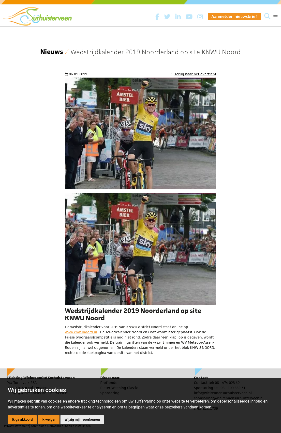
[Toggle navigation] (275, 15)
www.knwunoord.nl (81, 332)
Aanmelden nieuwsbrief (234, 16)
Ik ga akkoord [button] (22, 419)
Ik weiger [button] (49, 419)
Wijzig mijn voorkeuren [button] (82, 419)
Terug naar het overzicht (195, 74)
